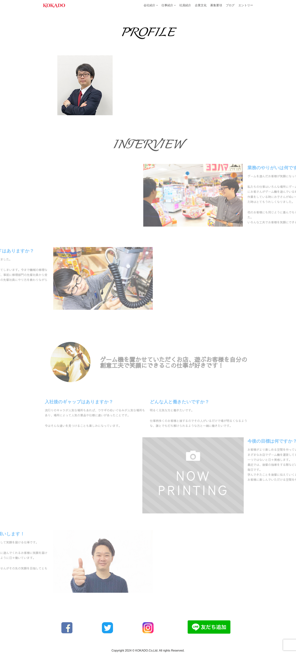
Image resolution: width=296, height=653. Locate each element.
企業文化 (201, 5)
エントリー (245, 5)
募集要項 (216, 5)
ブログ (230, 5)
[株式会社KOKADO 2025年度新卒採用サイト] (54, 5)
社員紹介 (185, 5)
